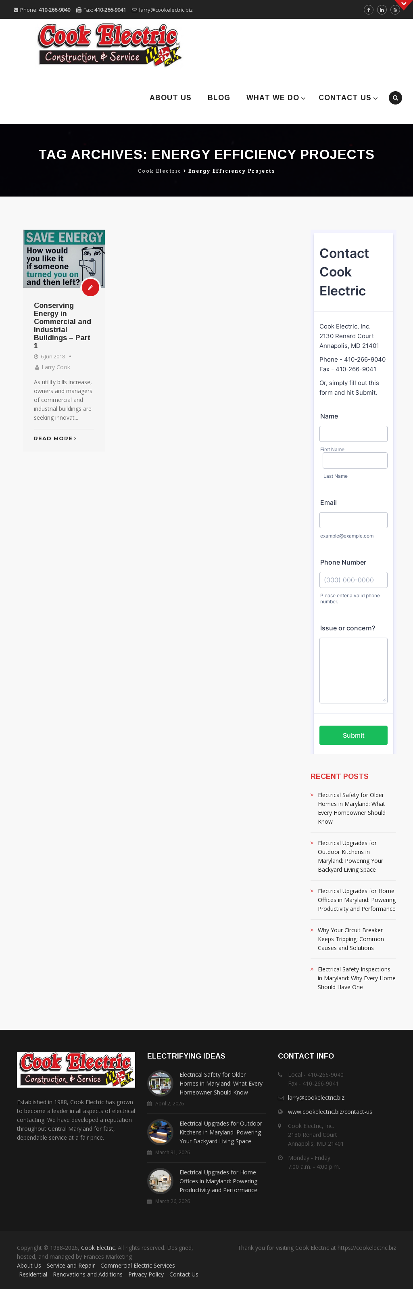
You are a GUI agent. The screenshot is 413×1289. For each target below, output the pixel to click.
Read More (55, 438)
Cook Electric (98, 1247)
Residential (33, 1274)
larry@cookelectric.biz (166, 9)
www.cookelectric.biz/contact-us (330, 1111)
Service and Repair (71, 1265)
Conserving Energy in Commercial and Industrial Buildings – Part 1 (62, 325)
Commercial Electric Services (137, 1265)
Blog (219, 98)
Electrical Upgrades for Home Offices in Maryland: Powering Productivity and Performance (357, 899)
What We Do (272, 98)
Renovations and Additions (88, 1274)
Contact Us (345, 98)
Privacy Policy (146, 1274)
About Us (171, 98)
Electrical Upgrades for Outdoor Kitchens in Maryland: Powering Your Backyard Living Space (350, 856)
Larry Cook (56, 367)
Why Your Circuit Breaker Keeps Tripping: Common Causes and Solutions (351, 939)
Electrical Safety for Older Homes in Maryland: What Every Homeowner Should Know (352, 808)
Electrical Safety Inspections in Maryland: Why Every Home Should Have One (357, 978)
